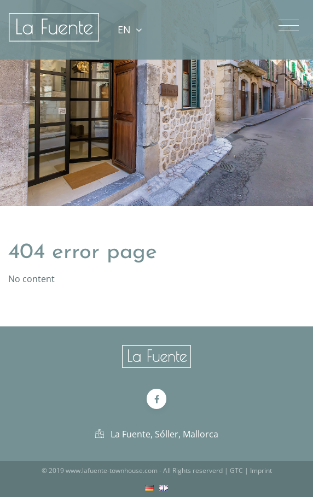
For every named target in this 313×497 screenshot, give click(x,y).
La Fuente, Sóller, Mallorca (156, 434)
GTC (236, 470)
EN (129, 29)
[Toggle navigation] (288, 26)
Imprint (261, 470)
